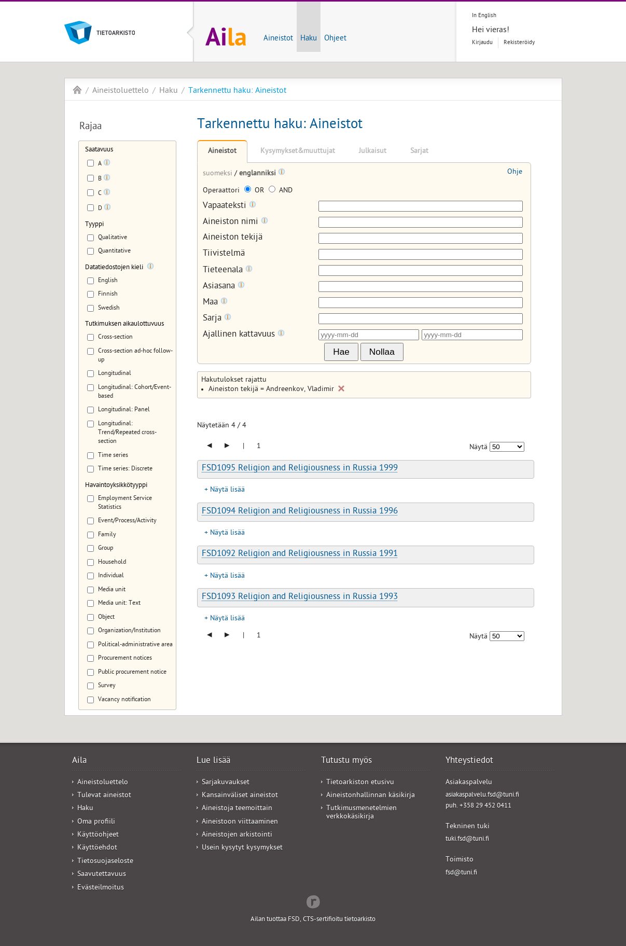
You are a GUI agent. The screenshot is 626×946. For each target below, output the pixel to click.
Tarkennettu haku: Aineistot (237, 91)
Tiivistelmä (224, 254)
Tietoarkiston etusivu (360, 782)
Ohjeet (335, 39)
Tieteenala (228, 270)
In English (484, 16)
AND (281, 191)
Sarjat (419, 151)
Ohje (514, 172)
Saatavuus (99, 150)
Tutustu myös (346, 761)
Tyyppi (94, 225)
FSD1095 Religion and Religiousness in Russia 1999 (300, 469)
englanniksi (258, 174)
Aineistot (278, 39)
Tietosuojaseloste (105, 861)
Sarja (217, 319)
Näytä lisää (227, 490)
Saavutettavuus (101, 874)
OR (255, 191)
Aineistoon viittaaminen (240, 822)
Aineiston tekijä (232, 238)
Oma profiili (96, 822)
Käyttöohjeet (98, 835)
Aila (77, 90)
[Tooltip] (106, 164)
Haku (308, 39)
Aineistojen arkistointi (237, 835)
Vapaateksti (229, 206)
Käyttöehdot (97, 848)
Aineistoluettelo (120, 91)
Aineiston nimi (235, 222)
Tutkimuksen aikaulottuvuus (124, 324)
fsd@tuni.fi (461, 873)
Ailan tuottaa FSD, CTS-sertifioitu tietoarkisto (313, 920)
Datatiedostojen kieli (114, 268)
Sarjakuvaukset (225, 782)
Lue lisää (213, 761)
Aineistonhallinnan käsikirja (370, 795)
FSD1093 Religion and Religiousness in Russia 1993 (300, 597)
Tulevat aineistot (104, 795)
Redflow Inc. (313, 901)
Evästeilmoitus (100, 888)
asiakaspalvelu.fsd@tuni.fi (482, 795)
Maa (215, 303)
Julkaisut (372, 151)
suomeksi (218, 174)
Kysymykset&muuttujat (297, 151)
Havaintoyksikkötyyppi (116, 486)
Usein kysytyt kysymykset (242, 848)
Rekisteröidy (519, 43)
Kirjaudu (482, 43)
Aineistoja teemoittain (237, 808)
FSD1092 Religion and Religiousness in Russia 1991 (300, 554)
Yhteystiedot (469, 761)
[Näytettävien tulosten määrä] (507, 447)
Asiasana (224, 286)
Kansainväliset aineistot (240, 795)
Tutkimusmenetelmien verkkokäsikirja (361, 812)
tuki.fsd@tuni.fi (467, 839)
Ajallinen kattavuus (244, 335)
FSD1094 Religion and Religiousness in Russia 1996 (300, 512)
